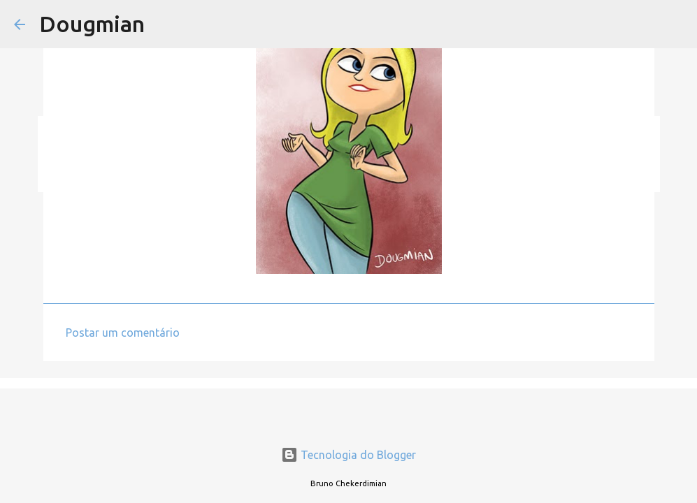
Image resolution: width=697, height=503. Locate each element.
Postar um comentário (123, 332)
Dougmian (92, 23)
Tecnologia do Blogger (348, 455)
